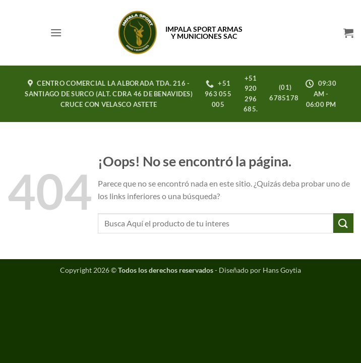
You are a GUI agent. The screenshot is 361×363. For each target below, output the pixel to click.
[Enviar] (343, 223)
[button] (56, 32)
